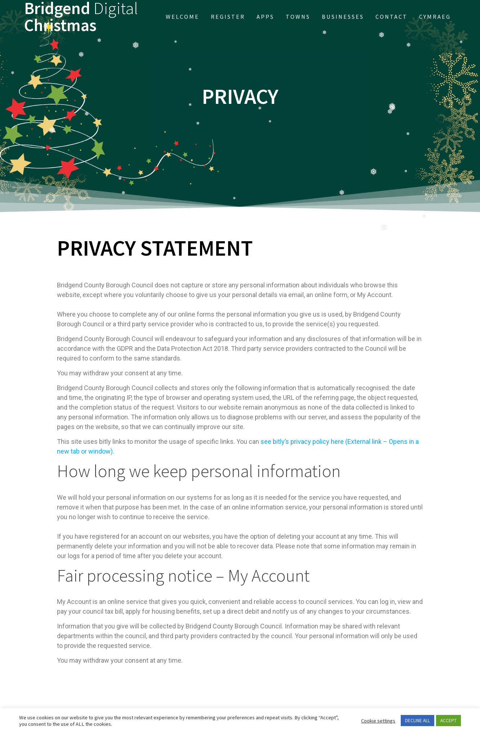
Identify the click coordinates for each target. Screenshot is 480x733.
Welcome (182, 16)
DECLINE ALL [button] (417, 720)
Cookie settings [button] (378, 720)
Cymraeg (435, 16)
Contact (391, 16)
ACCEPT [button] (448, 720)
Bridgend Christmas (81, 17)
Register (228, 16)
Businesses (343, 16)
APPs (265, 16)
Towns (298, 16)
